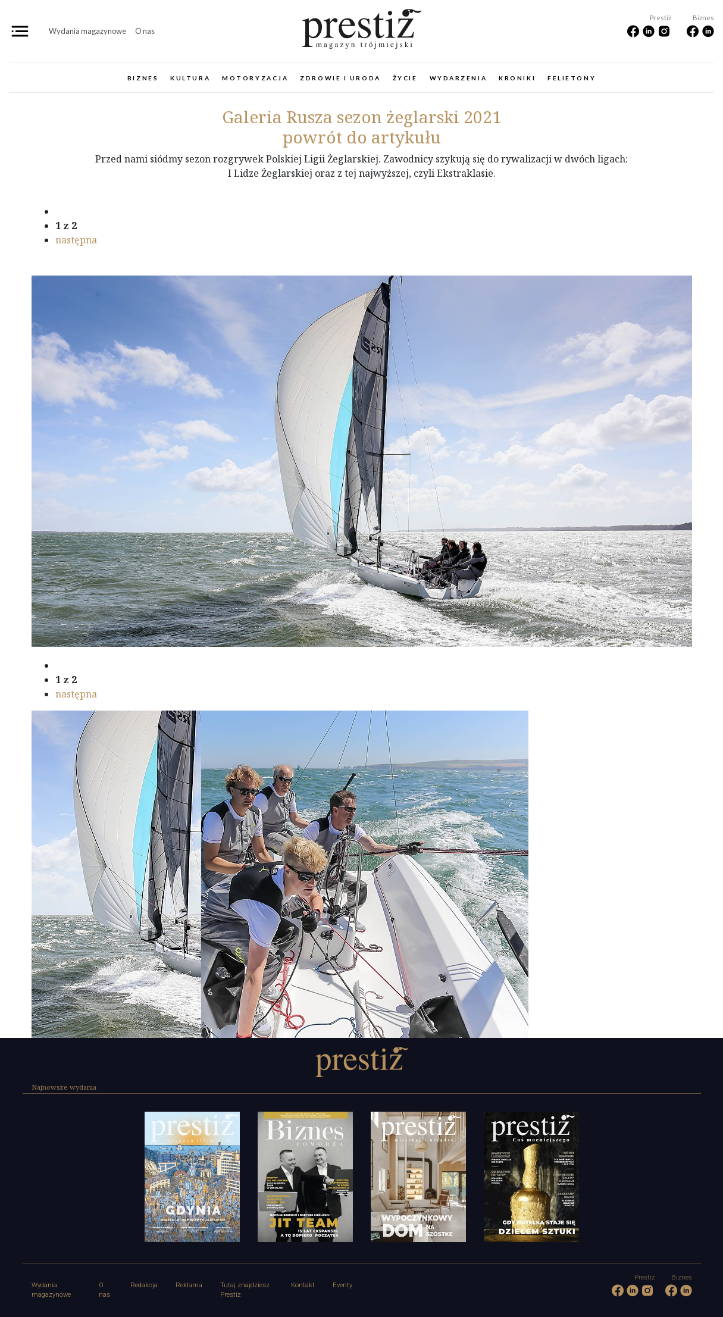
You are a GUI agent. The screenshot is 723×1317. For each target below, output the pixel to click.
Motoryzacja (255, 78)
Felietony (571, 78)
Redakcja (144, 1285)
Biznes (142, 78)
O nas (145, 31)
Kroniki (517, 78)
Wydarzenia (458, 78)
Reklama (189, 1285)
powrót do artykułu (362, 137)
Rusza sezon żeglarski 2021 (362, 116)
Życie (405, 78)
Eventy (342, 1285)
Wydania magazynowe (87, 31)
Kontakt (303, 1285)
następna (76, 239)
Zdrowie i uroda (340, 78)
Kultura (190, 78)
